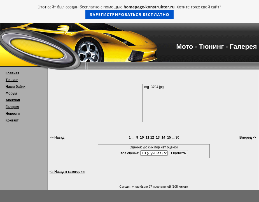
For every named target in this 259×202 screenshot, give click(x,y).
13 (158, 137)
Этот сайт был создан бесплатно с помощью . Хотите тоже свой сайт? (129, 11)
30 (177, 137)
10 (142, 137)
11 (147, 137)
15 (169, 137)
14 (163, 137)
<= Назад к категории (67, 172)
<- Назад (57, 137)
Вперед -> (247, 137)
